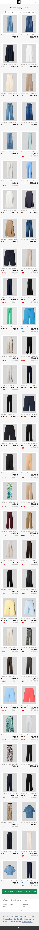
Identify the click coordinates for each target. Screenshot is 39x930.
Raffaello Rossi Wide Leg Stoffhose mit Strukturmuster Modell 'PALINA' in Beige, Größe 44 (29, 268)
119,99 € (14, 300)
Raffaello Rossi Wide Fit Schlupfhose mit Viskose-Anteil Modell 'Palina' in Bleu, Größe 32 (29, 735)
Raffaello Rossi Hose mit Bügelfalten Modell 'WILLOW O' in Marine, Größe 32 (29, 881)
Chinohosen (25, 905)
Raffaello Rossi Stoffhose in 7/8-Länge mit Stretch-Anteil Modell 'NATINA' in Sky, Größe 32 (29, 181)
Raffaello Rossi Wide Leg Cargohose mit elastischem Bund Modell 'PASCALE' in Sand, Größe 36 (9, 356)
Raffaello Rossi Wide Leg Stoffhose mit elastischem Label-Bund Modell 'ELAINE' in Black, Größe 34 (29, 647)
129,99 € (15, 273)
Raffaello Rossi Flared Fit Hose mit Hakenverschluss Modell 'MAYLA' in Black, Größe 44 (9, 589)
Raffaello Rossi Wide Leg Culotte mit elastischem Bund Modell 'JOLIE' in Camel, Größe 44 (29, 473)
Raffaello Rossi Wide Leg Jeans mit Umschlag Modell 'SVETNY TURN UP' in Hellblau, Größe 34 (9, 35)
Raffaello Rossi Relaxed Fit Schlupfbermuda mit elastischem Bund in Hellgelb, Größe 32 (9, 618)
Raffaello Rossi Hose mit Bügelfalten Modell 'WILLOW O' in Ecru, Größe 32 (29, 851)
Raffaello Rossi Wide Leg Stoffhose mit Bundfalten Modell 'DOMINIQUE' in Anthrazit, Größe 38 (29, 676)
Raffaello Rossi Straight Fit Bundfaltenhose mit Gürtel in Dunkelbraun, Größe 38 (29, 560)
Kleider (5, 909)
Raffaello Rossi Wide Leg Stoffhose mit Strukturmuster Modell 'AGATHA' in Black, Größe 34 (29, 298)
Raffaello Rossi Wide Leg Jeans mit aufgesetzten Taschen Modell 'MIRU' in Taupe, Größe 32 (29, 93)
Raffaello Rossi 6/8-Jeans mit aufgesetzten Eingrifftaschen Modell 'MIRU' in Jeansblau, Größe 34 (29, 35)
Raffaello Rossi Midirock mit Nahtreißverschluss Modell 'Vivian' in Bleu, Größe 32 (9, 210)
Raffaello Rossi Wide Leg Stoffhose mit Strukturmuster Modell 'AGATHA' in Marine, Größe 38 (9, 298)
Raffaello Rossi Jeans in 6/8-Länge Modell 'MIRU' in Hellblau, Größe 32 (9, 122)
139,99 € (34, 416)
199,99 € (15, 360)
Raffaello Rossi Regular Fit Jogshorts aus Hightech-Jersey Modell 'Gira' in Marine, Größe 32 (9, 268)
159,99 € (14, 125)
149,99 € (14, 66)
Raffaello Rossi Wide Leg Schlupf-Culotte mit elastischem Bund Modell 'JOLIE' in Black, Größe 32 (9, 473)
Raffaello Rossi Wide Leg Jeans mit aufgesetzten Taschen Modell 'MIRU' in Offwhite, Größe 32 (29, 64)
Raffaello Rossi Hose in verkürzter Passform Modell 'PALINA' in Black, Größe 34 (29, 443)
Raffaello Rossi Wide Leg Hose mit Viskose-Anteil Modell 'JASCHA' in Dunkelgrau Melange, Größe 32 (29, 589)
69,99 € (34, 154)
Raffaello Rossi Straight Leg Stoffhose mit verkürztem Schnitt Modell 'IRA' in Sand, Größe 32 (9, 181)
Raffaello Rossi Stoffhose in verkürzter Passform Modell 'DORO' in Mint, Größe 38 (29, 152)
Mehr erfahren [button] (27, 922)
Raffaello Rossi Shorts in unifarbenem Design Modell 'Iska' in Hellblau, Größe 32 (9, 706)
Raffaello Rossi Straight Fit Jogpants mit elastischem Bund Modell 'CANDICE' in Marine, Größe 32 (29, 385)
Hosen (4, 907)
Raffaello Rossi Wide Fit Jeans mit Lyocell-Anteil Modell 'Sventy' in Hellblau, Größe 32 (9, 152)
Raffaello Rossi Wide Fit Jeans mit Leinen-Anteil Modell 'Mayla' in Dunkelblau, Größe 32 (29, 239)
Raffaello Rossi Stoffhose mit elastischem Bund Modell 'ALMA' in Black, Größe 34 (29, 356)
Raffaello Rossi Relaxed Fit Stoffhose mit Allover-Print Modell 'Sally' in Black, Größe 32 (9, 764)
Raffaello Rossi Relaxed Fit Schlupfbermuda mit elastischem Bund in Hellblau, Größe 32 (29, 618)
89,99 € (34, 358)
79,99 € (14, 271)
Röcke (23, 909)
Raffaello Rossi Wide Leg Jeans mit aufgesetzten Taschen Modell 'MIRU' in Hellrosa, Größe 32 (9, 93)
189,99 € (14, 37)
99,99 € (34, 271)
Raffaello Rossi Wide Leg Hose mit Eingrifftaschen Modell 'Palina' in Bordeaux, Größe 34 (9, 531)
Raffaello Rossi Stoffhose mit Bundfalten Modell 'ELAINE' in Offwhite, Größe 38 (9, 647)
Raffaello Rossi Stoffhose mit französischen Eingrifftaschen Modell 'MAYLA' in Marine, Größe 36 (9, 793)
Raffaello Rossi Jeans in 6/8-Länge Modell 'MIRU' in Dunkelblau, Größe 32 (29, 122)
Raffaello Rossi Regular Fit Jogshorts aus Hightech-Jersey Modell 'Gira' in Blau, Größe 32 (29, 327)
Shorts (4, 911)
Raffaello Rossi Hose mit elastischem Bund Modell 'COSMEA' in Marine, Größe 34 (9, 851)
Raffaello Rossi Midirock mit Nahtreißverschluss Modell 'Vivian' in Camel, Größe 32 (9, 239)
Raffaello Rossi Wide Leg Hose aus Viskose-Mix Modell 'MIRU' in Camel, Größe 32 (29, 531)
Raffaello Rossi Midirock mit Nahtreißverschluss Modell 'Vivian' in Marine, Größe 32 (29, 210)
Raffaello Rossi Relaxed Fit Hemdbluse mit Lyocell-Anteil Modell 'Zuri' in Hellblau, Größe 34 (9, 881)
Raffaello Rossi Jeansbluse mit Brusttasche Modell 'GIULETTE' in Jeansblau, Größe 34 (29, 822)
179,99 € (34, 66)
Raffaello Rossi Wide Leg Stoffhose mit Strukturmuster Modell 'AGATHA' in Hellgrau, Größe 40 (9, 385)
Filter (8, 12)
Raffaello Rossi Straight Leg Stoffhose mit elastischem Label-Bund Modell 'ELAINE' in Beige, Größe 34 (9, 822)
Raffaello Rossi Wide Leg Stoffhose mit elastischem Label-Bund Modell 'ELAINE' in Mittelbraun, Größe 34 (9, 676)
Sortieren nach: (23, 12)
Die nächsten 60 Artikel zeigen (19, 891)
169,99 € (34, 37)
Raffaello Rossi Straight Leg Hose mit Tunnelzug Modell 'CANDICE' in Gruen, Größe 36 (9, 327)
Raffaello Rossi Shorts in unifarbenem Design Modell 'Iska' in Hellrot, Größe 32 (29, 706)
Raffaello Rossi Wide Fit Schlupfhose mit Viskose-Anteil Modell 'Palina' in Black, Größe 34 (29, 793)
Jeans (23, 907)
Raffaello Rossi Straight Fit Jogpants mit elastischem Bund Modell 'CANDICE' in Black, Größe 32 (9, 414)
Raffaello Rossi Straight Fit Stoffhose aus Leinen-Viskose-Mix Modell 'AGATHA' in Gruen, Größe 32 (9, 502)
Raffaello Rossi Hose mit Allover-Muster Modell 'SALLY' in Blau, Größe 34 (9, 735)
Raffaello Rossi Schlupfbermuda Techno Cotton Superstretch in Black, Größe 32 (9, 443)
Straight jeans (26, 911)
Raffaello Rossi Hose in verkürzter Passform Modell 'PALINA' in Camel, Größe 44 (29, 502)
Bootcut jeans (7, 905)
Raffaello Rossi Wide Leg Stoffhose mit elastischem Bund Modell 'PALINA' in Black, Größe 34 (29, 764)
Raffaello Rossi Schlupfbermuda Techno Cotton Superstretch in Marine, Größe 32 (29, 414)
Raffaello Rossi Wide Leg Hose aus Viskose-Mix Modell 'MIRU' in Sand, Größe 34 (9, 560)
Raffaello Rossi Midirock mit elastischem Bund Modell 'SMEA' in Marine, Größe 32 (9, 64)
